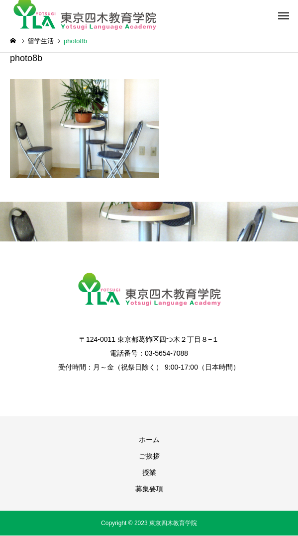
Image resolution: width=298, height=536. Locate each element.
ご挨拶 (149, 456)
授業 (149, 472)
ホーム (149, 440)
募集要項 (149, 489)
